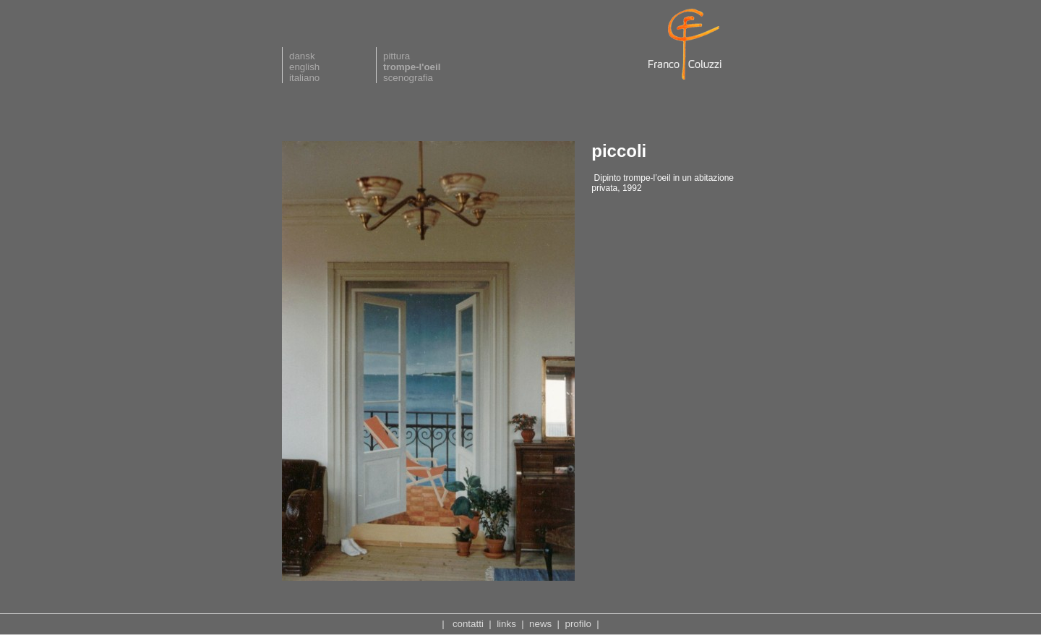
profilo (578, 623)
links (506, 623)
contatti (468, 623)
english (304, 66)
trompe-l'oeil (411, 66)
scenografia (408, 77)
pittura (396, 56)
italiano (304, 77)
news (540, 623)
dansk (302, 56)
